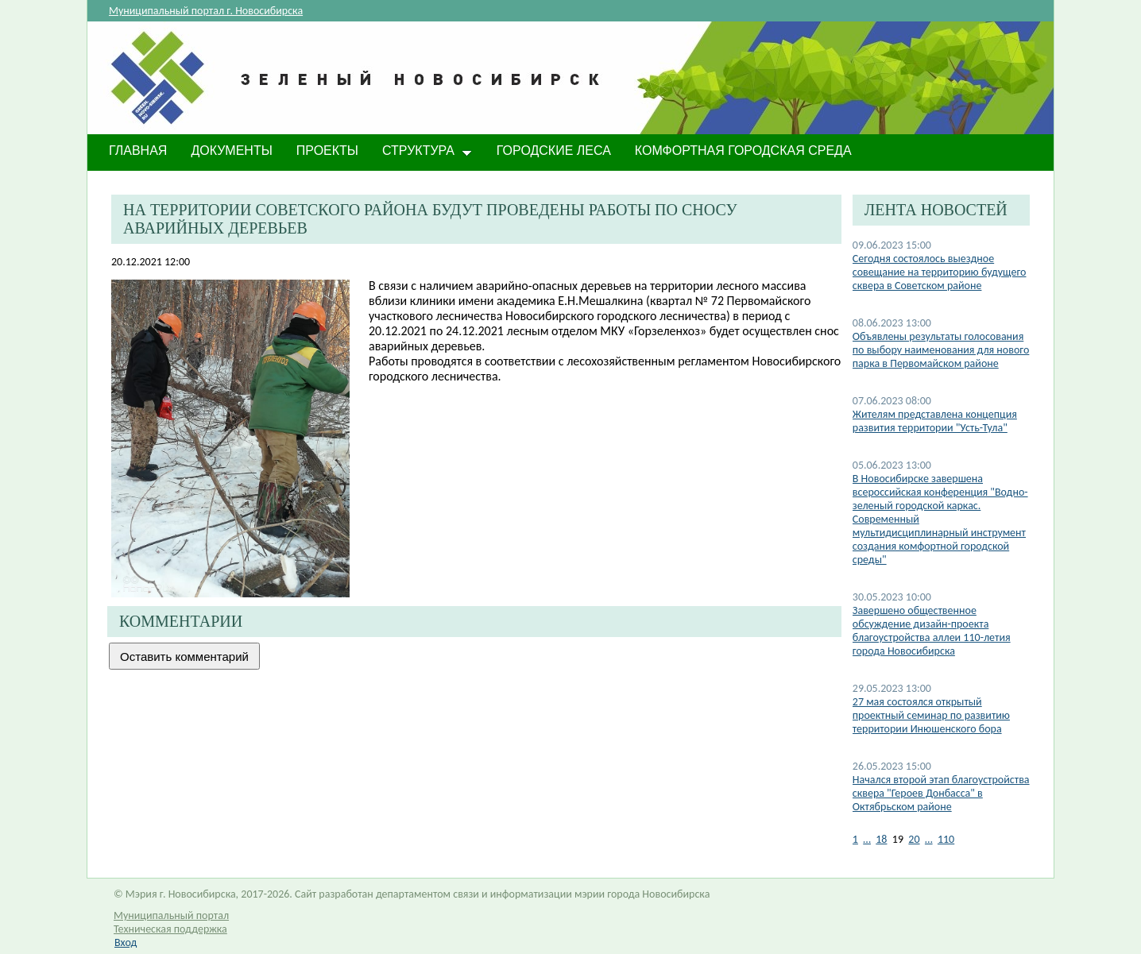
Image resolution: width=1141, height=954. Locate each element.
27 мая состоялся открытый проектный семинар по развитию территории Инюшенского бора (931, 715)
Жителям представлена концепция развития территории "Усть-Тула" (935, 421)
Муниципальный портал (171, 915)
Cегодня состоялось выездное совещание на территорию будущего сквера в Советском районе (940, 272)
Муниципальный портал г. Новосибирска (206, 10)
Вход (125, 942)
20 (913, 839)
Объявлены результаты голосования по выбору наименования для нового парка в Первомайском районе (941, 350)
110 (946, 839)
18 (881, 839)
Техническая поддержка (170, 929)
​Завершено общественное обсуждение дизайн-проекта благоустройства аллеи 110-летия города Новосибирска (932, 631)
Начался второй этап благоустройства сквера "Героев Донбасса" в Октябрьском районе (941, 793)
